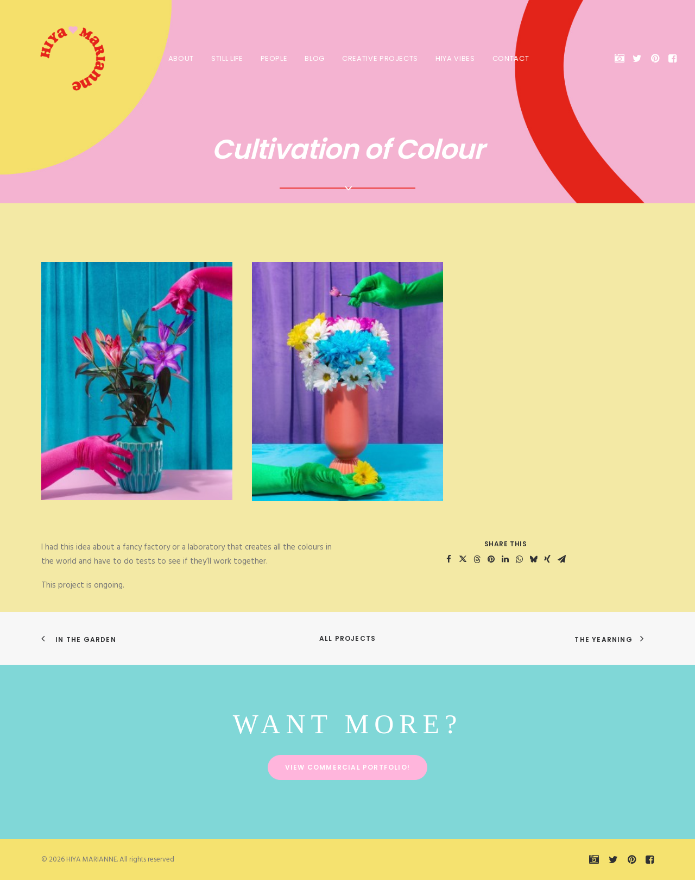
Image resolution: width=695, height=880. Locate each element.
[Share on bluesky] (533, 559)
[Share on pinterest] (490, 559)
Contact (509, 58)
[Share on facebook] (448, 559)
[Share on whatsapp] (519, 559)
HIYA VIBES (454, 58)
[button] (621, 58)
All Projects (347, 638)
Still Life (226, 58)
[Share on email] (561, 559)
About (180, 58)
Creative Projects (379, 58)
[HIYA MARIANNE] (61, 58)
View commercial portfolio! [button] (347, 767)
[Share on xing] (547, 559)
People (273, 58)
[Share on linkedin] (504, 559)
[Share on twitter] (462, 559)
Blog (314, 58)
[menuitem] (180, 58)
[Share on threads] (476, 559)
